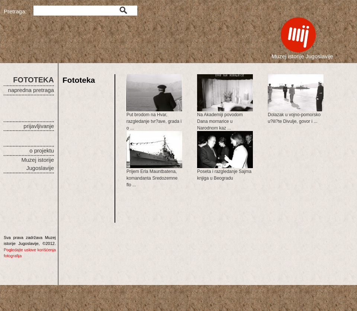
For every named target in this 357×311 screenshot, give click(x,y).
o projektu (41, 150)
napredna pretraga (31, 90)
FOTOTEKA (33, 80)
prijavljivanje (38, 126)
